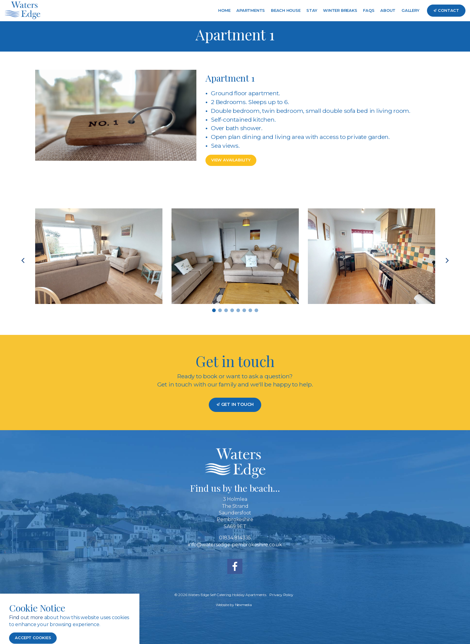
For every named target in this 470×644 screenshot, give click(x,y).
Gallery (410, 10)
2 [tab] (220, 310)
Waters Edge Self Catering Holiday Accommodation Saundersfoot (22, 11)
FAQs (368, 10)
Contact (446, 10)
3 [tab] (226, 310)
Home (224, 10)
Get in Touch (235, 404)
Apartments (250, 10)
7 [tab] (250, 310)
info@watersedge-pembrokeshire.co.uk (235, 545)
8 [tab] (256, 310)
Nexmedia (243, 604)
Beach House (285, 10)
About (387, 10)
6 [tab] (244, 310)
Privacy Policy (281, 594)
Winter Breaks (340, 10)
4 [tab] (232, 310)
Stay (311, 10)
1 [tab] (214, 310)
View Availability (231, 160)
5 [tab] (238, 310)
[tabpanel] (99, 256)
